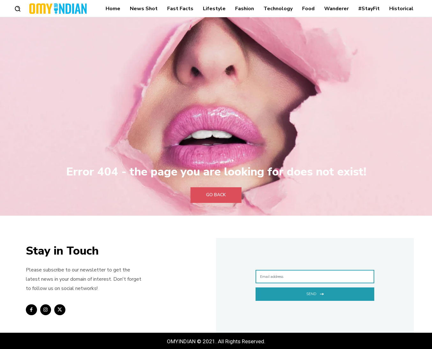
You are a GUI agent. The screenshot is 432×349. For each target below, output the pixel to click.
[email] (315, 276)
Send (315, 293)
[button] (17, 8)
